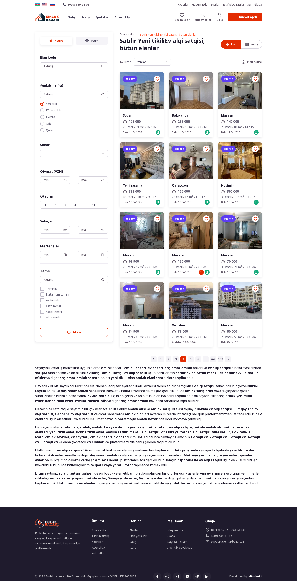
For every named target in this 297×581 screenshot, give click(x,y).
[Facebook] (157, 577)
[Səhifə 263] (211, 360)
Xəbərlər (183, 4)
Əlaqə (258, 4)
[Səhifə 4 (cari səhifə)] (174, 360)
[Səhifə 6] (189, 360)
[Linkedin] (207, 577)
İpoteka (103, 17)
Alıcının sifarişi (101, 536)
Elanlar (134, 530)
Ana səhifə (99, 530)
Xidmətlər (98, 553)
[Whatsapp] (167, 577)
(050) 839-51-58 (79, 4)
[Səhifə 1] (152, 360)
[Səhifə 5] (182, 360)
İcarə (87, 17)
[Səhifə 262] (204, 360)
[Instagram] (177, 577)
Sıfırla (65, 332)
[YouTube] (187, 577)
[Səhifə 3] (167, 360)
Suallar (215, 4)
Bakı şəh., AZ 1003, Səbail (225, 530)
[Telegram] (197, 577)
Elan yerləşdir (244, 17)
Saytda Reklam (177, 542)
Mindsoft (255, 577)
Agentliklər (124, 17)
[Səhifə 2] (159, 360)
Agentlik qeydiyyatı (179, 548)
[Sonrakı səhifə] (219, 360)
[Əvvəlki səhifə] (144, 360)
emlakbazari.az (224, 542)
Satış (73, 17)
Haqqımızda (199, 4)
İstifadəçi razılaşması (237, 4)
